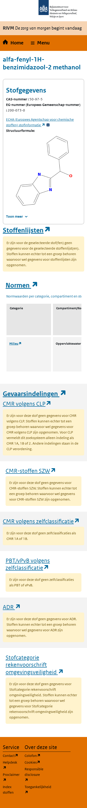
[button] (40, 43)
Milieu (15, 344)
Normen (22, 285)
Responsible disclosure (33, 774)
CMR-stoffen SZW (31, 470)
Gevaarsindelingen (34, 394)
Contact (11, 755)
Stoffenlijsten (27, 230)
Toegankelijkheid (33, 790)
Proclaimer (11, 777)
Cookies (33, 762)
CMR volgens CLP (27, 403)
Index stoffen (8, 790)
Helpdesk (11, 765)
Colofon (33, 755)
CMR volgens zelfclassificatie (41, 521)
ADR (12, 607)
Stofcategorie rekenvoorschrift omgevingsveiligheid (35, 664)
